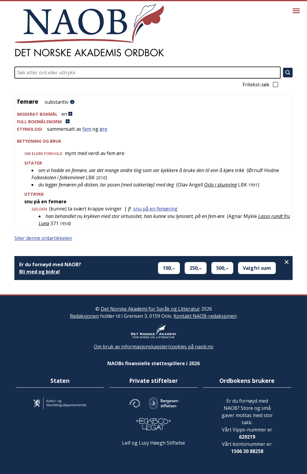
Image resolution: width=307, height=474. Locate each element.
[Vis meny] (296, 10)
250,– (195, 268)
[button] (153, 114)
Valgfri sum (257, 268)
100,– (169, 268)
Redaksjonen (84, 316)
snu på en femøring (155, 208)
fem (86, 129)
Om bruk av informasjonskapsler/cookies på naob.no (153, 346)
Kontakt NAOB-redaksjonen (205, 316)
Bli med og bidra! (39, 271)
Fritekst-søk (261, 84)
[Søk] (288, 72)
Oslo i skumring (220, 184)
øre (103, 129)
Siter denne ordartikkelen (43, 238)
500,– (222, 268)
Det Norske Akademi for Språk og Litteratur (150, 309)
